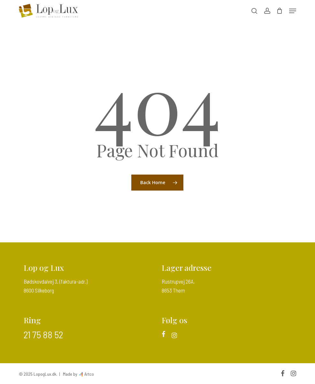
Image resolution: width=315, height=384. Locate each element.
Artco (88, 374)
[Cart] (279, 11)
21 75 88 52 (43, 334)
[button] (292, 11)
